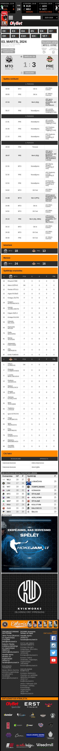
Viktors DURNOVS (11, 364)
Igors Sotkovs (49, 100)
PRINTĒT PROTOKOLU (53, 51)
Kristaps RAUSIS (13, 317)
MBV (8, 512)
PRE (13, 359)
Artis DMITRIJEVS (12, 349)
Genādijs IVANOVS (11, 446)
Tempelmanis (38, 487)
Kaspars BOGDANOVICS (13, 302)
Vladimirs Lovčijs (50, 135)
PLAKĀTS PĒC (8, 52)
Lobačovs (36, 481)
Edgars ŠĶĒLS (13, 313)
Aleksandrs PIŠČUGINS (12, 344)
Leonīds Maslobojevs (50, 110)
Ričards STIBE (12, 281)
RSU (8, 505)
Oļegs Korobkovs (50, 104)
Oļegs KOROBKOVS (12, 418)
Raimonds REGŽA (11, 327)
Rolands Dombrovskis (50, 181)
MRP (8, 501)
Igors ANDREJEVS (12, 424)
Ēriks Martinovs (49, 221)
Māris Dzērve (49, 89)
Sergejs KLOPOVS (11, 392)
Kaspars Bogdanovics (51, 195)
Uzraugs (35, 490)
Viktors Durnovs (49, 94)
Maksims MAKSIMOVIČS (13, 440)
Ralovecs (36, 508)
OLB (8, 508)
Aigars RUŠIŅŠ (13, 294)
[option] (19, 8)
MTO (13, 276)
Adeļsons (36, 497)
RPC (8, 494)
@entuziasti (6, 515)
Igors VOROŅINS (12, 403)
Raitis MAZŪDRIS (12, 333)
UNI (8, 497)
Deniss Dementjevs (50, 216)
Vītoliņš (35, 494)
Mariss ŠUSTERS (11, 338)
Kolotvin (36, 505)
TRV (8, 483)
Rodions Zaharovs (50, 128)
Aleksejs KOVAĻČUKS (12, 397)
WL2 (8, 480)
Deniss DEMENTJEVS (13, 435)
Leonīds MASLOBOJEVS (13, 375)
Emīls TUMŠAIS (13, 355)
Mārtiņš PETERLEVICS (13, 386)
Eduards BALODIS (11, 322)
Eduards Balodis (49, 200)
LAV (8, 490)
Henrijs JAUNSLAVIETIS (13, 308)
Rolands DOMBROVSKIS (13, 370)
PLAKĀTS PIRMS (8, 49)
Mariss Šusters (49, 164)
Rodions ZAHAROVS (12, 381)
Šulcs (34, 512)
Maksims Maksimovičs (51, 156)
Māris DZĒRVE (13, 285)
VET (46, 36)
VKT (8, 487)
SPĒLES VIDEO (44, 51)
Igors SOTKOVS (13, 414)
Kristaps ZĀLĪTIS (13, 298)
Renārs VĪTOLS (13, 289)
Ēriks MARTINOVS (12, 429)
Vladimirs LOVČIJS (11, 409)
